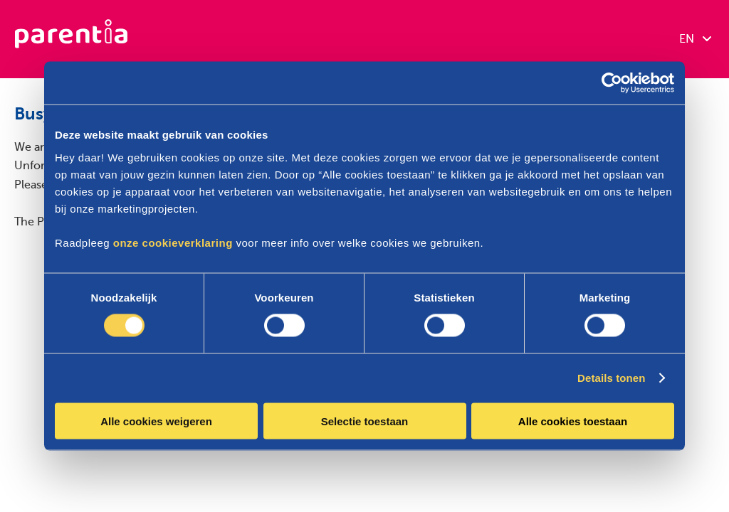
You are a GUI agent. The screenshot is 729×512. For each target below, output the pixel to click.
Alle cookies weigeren (156, 421)
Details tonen (611, 378)
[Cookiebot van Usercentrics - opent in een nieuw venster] (612, 83)
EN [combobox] (695, 39)
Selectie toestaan (365, 421)
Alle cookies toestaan (572, 421)
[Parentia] (71, 39)
